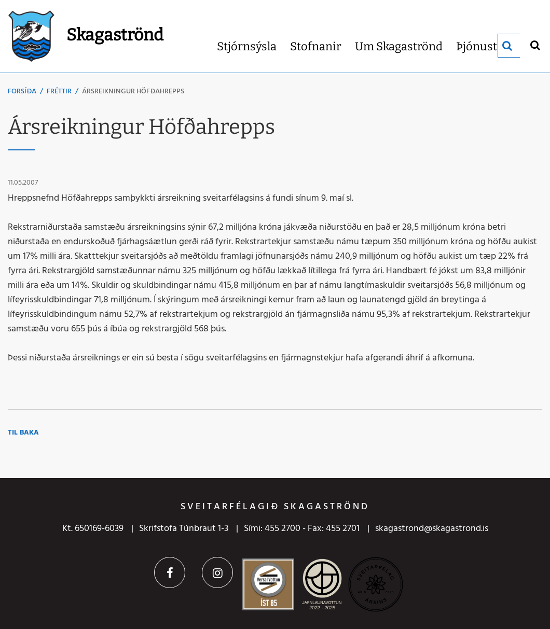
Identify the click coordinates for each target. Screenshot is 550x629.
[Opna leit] (534, 44)
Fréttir (59, 91)
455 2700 (282, 528)
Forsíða (22, 91)
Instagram (217, 572)
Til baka (23, 433)
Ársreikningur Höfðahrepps (133, 91)
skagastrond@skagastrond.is (431, 528)
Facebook (169, 572)
